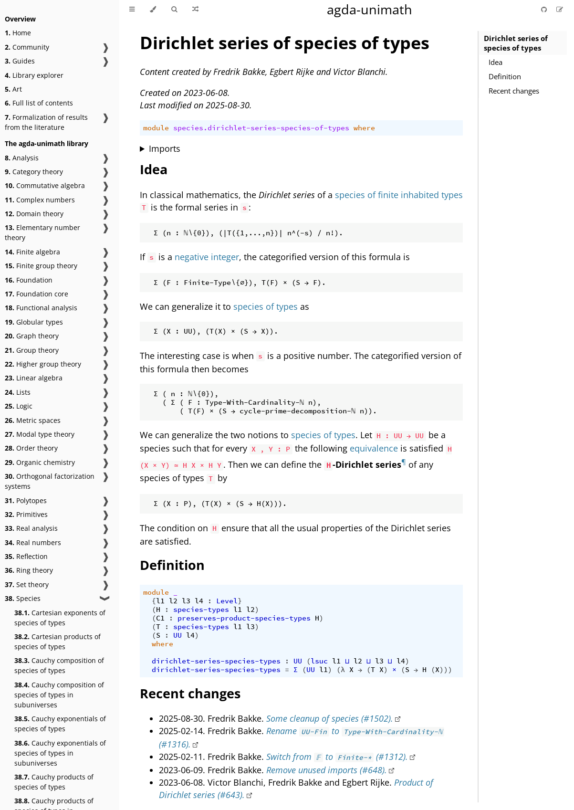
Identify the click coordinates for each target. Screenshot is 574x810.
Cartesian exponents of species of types (59, 617)
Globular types (34, 321)
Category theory (34, 171)
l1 (160, 601)
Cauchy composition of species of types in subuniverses (59, 694)
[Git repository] (545, 9)
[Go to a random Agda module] (195, 9)
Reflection (26, 556)
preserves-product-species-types (244, 618)
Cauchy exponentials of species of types (60, 723)
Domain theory (34, 213)
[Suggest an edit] (560, 9)
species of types (265, 306)
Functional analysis (41, 307)
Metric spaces (33, 420)
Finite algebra (32, 251)
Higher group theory (43, 363)
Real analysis (31, 528)
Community (27, 47)
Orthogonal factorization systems (49, 481)
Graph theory (32, 335)
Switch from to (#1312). (337, 756)
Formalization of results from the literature (46, 122)
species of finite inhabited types (399, 194)
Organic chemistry (40, 462)
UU (177, 635)
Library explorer (34, 75)
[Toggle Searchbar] (174, 9)
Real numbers (33, 542)
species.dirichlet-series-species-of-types (261, 128)
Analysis (22, 157)
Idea (495, 62)
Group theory (32, 350)
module (156, 128)
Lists (18, 392)
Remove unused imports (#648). (326, 770)
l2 (173, 601)
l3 (186, 601)
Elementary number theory (42, 232)
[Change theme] (153, 9)
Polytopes (26, 500)
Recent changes (514, 90)
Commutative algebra (45, 185)
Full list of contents (39, 102)
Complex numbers (40, 199)
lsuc (319, 661)
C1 (160, 618)
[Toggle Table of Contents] (132, 9)
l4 (199, 601)
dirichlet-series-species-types (216, 661)
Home (18, 32)
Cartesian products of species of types (57, 641)
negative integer (207, 257)
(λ (340, 669)
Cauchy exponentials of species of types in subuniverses (60, 753)
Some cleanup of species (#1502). (329, 718)
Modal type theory (39, 434)
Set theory (27, 584)
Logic (18, 405)
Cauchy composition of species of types (59, 665)
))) (445, 669)
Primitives (26, 514)
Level (227, 601)
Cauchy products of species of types (54, 781)
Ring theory (29, 570)
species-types (201, 609)
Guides (20, 60)
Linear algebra (34, 377)
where (364, 128)
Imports (164, 148)
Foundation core (36, 293)
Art (13, 89)
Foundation (28, 279)
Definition (505, 76)
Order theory (31, 447)
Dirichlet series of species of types (516, 43)
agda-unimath (369, 9)
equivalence (374, 448)
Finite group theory (41, 265)
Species (23, 598)
